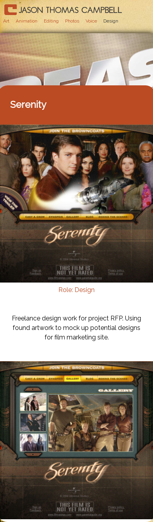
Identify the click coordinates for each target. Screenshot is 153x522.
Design (110, 21)
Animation (26, 21)
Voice (91, 21)
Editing (51, 21)
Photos (72, 21)
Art (6, 21)
